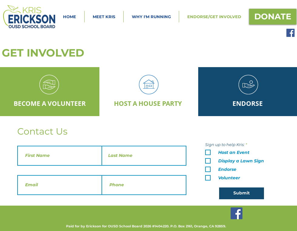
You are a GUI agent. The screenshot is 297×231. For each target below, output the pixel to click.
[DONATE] (272, 16)
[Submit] (241, 193)
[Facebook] (290, 33)
